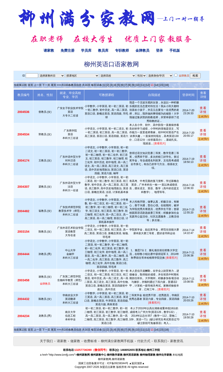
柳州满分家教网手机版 (117, 341)
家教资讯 (176, 341)
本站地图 (177, 354)
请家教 (49, 50)
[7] (125, 85)
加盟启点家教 (107, 367)
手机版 (174, 50)
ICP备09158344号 (117, 363)
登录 (159, 50)
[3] (111, 85)
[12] (147, 85)
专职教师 (122, 50)
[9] (133, 85)
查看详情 (203, 110)
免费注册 (67, 50)
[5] (118, 85)
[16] (166, 85)
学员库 (86, 50)
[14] (156, 85)
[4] (114, 85)
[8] (129, 85)
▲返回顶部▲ (137, 363)
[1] (104, 85)
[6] (122, 85)
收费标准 (90, 341)
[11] (142, 85)
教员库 (103, 50)
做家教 (75, 341)
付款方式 (143, 341)
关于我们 (46, 341)
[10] (137, 85)
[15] (161, 85)
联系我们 (160, 341)
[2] (107, 85)
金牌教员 (142, 50)
